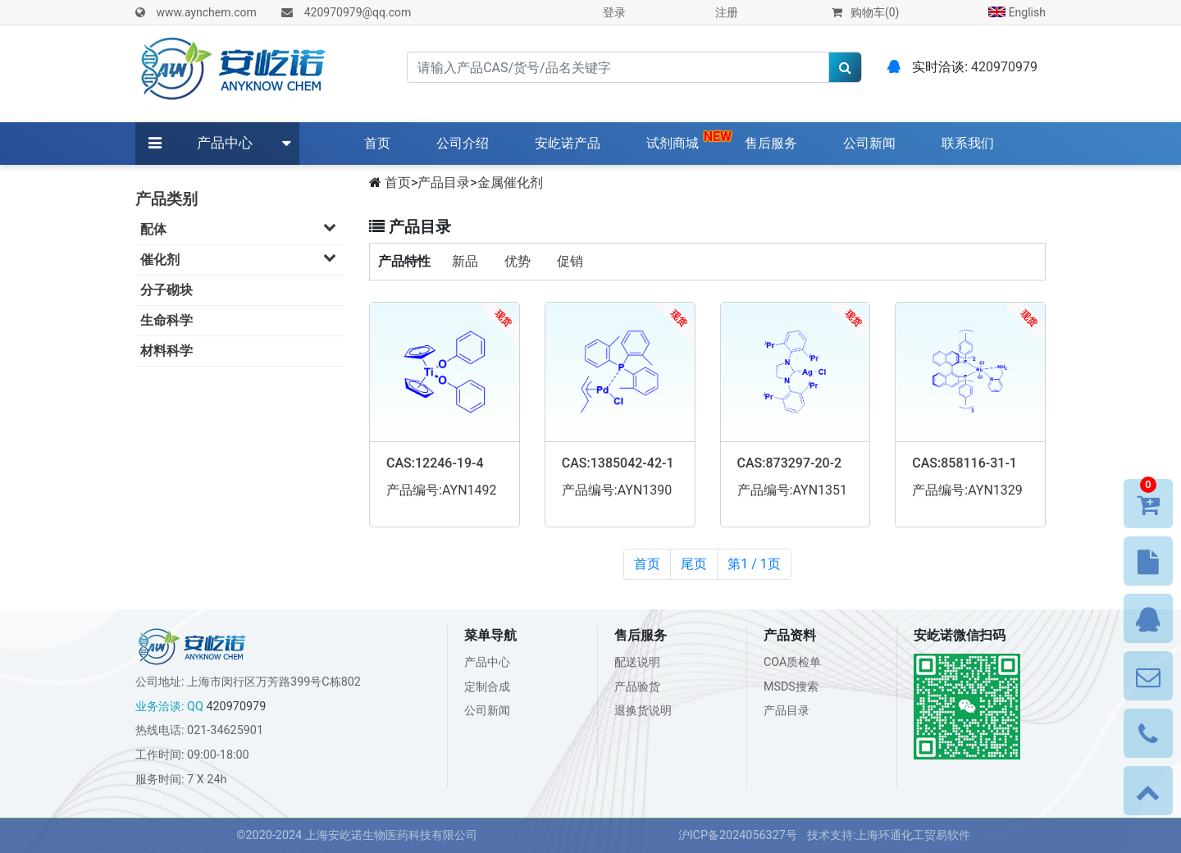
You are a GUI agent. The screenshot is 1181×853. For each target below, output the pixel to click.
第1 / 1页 (754, 564)
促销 (570, 261)
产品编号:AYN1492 (441, 490)
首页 (380, 142)
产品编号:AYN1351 (792, 490)
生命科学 (166, 320)
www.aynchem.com (206, 12)
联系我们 (968, 143)
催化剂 (242, 258)
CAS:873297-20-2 (789, 463)
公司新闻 (869, 143)
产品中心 (225, 143)
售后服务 (771, 143)
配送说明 (637, 662)
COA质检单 (793, 662)
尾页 (694, 564)
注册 (726, 12)
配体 (242, 228)
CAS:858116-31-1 (964, 463)
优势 (517, 261)
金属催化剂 (510, 182)
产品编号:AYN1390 (617, 490)
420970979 (1004, 67)
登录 (614, 12)
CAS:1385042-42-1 (618, 463)
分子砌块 (166, 290)
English (1017, 12)
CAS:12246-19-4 (435, 463)
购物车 (865, 12)
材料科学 (166, 350)
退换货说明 (643, 711)
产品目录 (443, 182)
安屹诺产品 (567, 143)
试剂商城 (672, 143)
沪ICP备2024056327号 (737, 835)
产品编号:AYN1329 (967, 490)
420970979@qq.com (358, 12)
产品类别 (166, 198)
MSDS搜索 (791, 687)
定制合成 (487, 687)
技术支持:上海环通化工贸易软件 (889, 835)
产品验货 (637, 687)
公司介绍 (462, 143)
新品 (465, 261)
